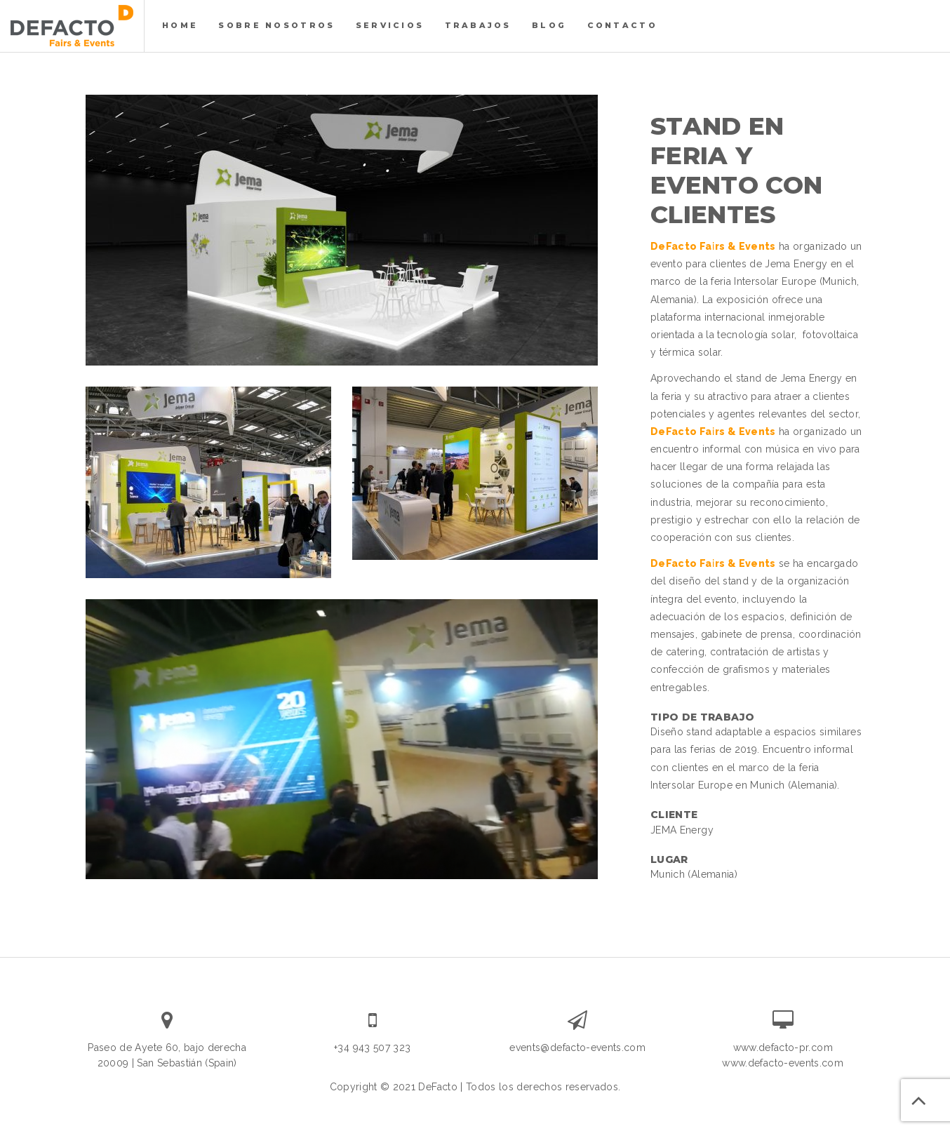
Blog (549, 25)
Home (180, 25)
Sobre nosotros (276, 25)
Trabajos (478, 25)
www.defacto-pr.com (783, 1047)
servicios (390, 25)
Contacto (622, 25)
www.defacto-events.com (782, 1063)
